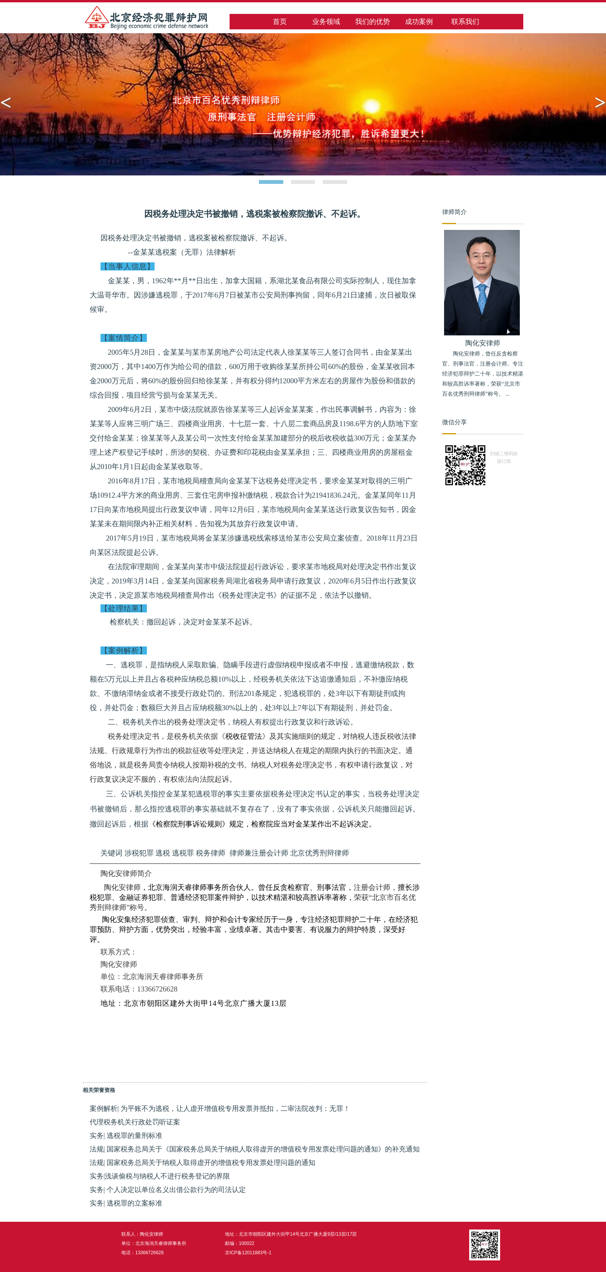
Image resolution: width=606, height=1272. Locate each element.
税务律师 (210, 853)
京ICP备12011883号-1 (248, 1252)
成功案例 (419, 22)
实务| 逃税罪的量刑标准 (126, 1135)
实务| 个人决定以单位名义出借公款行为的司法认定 (168, 1190)
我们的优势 (372, 22)
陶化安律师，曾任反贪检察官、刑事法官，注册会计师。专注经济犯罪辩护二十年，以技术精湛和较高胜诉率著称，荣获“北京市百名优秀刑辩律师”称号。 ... (482, 374)
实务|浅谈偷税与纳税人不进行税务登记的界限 (160, 1176)
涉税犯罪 (139, 853)
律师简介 (454, 212)
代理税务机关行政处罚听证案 (135, 1122)
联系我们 (465, 22)
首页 (280, 22)
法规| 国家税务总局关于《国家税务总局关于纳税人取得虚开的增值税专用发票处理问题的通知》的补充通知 (255, 1149)
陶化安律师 (482, 343)
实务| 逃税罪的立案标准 (126, 1203)
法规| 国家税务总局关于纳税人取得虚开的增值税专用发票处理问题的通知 (202, 1163)
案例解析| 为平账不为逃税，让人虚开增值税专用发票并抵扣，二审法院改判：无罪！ (220, 1108)
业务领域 (326, 22)
